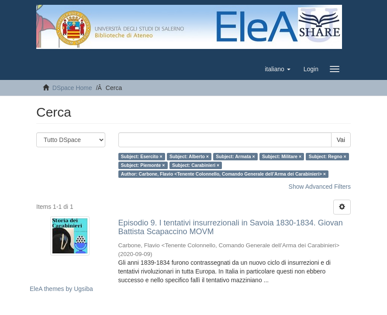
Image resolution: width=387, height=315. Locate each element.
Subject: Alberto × (189, 156)
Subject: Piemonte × (143, 165)
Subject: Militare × (281, 156)
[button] (277, 69)
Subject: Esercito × (141, 156)
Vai (341, 139)
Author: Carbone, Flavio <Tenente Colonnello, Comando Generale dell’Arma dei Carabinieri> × (223, 174)
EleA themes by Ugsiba (61, 288)
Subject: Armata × (235, 156)
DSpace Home (72, 87)
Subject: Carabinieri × (195, 165)
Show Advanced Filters (320, 186)
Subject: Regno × (327, 156)
